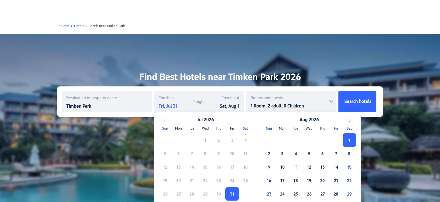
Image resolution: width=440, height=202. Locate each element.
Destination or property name (91, 98)
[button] (393, 9)
